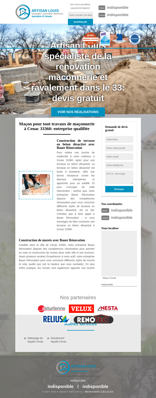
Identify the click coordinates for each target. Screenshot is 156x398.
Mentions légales (99, 392)
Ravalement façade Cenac (58, 340)
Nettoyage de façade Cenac (35, 340)
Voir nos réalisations (78, 112)
